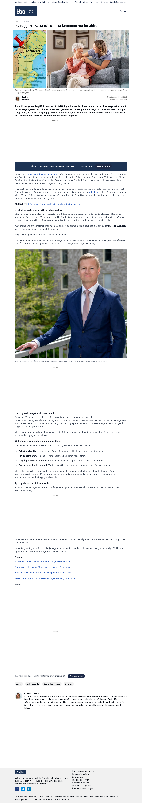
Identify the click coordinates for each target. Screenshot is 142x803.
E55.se (17, 21)
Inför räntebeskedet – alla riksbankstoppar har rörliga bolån (43, 573)
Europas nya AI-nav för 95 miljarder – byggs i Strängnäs (42, 567)
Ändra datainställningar (82, 788)
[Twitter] (23, 789)
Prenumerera (103, 166)
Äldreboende (32, 684)
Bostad (26, 21)
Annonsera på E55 (80, 783)
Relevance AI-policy (81, 785)
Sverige (69, 684)
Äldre (19, 684)
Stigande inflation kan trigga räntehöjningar (52, 2)
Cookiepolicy (78, 777)
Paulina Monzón (31, 693)
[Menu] (125, 11)
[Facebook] (17, 789)
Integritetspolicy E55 (81, 780)
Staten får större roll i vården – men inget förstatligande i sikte (45, 578)
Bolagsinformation (80, 774)
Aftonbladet (94, 192)
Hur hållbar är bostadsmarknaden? (42, 174)
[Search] (121, 11)
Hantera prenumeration (83, 771)
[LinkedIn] (29, 789)
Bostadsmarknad (52, 684)
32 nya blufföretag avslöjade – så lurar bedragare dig (54, 204)
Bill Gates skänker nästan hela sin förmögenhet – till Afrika (43, 561)
